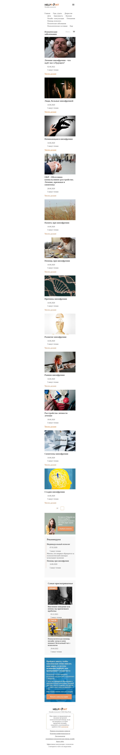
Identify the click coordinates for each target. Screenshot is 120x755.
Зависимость (58, 16)
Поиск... (68, 32)
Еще (71, 26)
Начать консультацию (59, 697)
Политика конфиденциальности (60, 733)
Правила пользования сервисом (60, 731)
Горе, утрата (57, 13)
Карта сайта (60, 741)
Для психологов (60, 736)
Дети (49, 16)
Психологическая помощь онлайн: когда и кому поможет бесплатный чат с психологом (59, 642)
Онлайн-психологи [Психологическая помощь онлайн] (52, 5)
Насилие (69, 16)
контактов (64, 727)
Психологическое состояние (57, 26)
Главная (47, 13)
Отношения (71, 18)
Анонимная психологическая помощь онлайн (60, 739)
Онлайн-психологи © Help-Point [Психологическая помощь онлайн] (60, 710)
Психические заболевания (56, 23)
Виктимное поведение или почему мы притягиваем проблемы (59, 609)
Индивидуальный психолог (58, 544)
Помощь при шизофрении (58, 561)
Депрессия (68, 13)
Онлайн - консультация (55, 18)
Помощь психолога (54, 21)
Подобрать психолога (66, 528)
